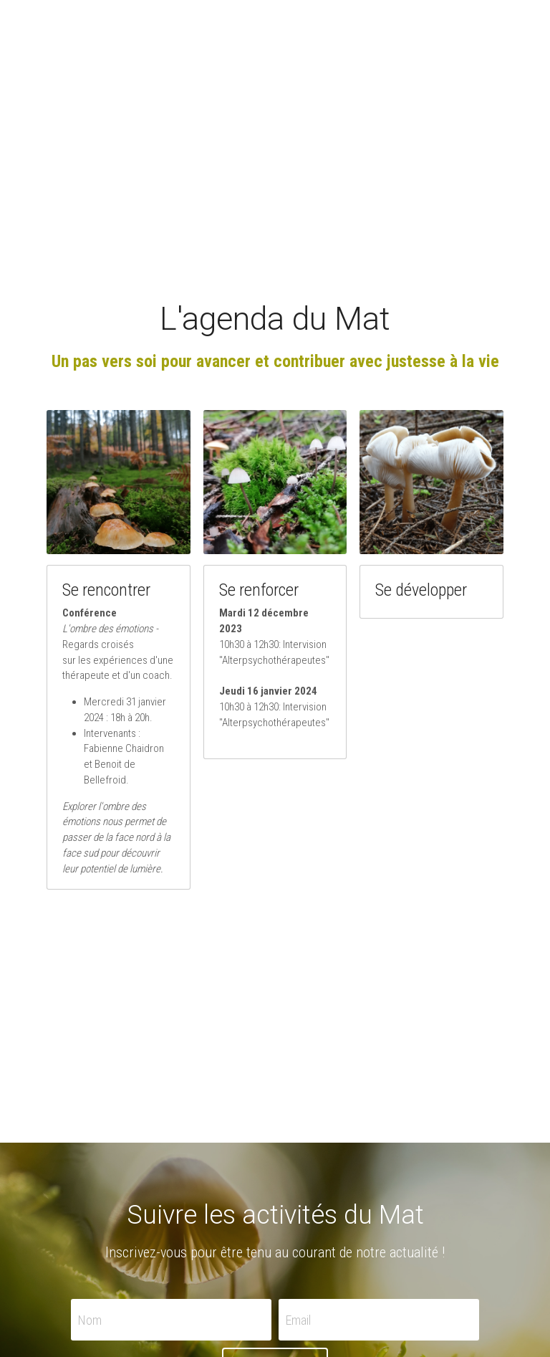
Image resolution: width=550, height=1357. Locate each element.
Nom (90, 1319)
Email (298, 1319)
